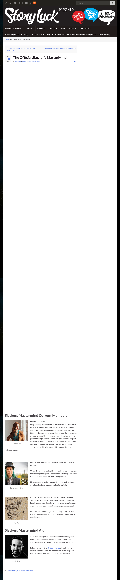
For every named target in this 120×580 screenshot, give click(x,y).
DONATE (72, 28)
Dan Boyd (18, 61)
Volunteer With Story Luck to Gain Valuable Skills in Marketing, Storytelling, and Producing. (71, 34)
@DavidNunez (54, 548)
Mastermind (12, 571)
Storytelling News (34, 61)
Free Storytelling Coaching (16, 34)
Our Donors (85, 28)
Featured (25, 61)
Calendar (41, 28)
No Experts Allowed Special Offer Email (59, 48)
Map (63, 28)
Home (7, 40)
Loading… (40, 239)
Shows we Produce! (14, 28)
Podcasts (53, 28)
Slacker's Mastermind (25, 571)
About (30, 28)
